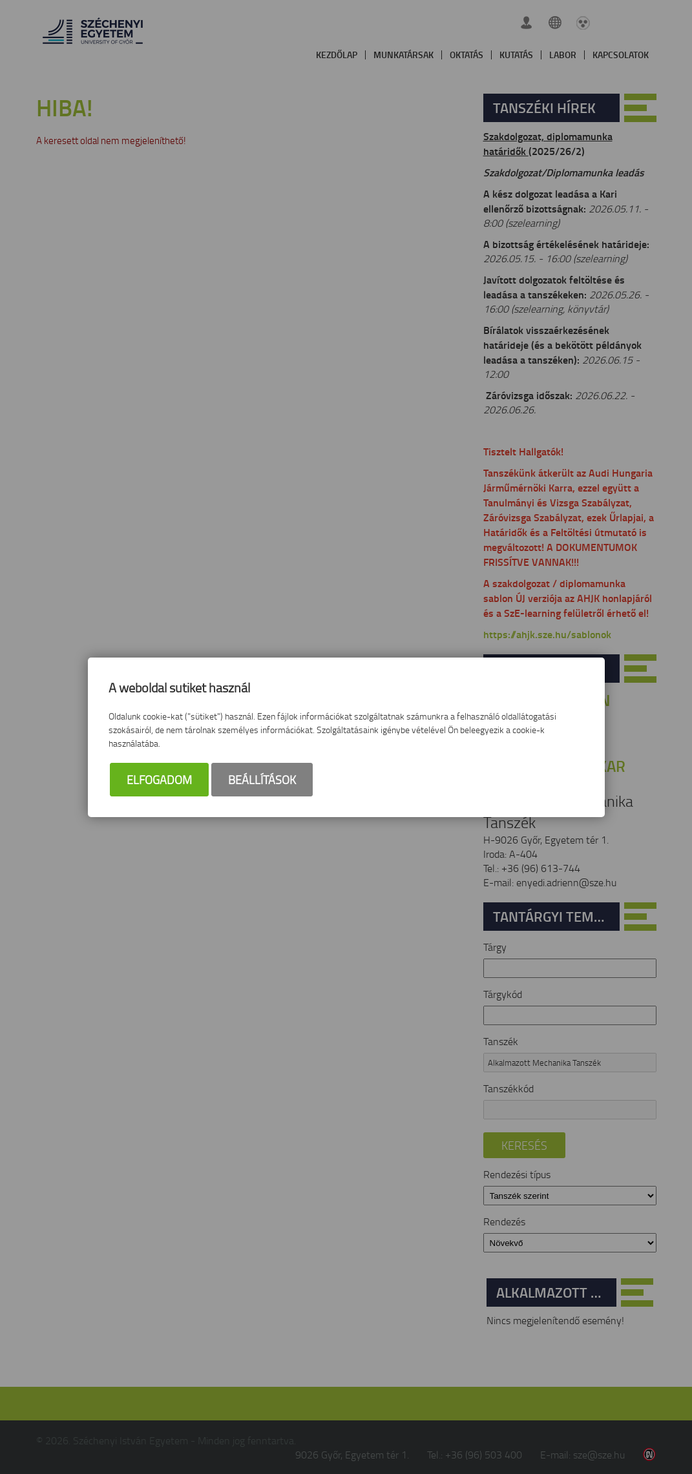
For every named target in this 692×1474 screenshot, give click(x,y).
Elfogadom (159, 779)
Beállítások (262, 779)
